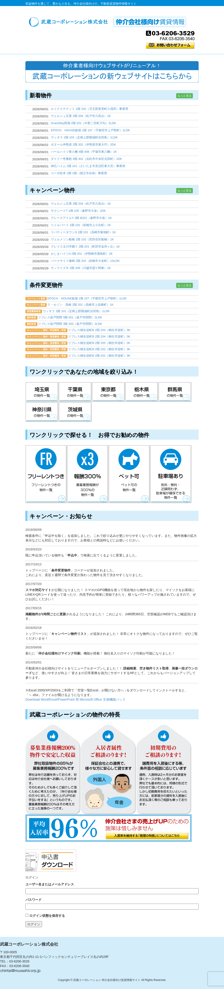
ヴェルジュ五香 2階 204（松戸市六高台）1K (81, 116)
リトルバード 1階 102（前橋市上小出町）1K (81, 225)
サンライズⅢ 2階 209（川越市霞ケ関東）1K (81, 268)
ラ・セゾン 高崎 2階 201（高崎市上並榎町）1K (80, 304)
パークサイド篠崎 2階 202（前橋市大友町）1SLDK (85, 261)
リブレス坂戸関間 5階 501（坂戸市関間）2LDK (70, 317)
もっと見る (184, 95)
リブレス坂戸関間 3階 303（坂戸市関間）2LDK (70, 324)
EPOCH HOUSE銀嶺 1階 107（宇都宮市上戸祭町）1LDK (90, 130)
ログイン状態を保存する (47, 915)
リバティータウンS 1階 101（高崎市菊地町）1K (83, 232)
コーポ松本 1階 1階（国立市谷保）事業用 (79, 173)
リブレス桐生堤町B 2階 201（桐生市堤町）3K (99, 355)
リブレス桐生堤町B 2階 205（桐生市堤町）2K (99, 343)
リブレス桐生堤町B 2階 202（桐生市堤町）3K (99, 349)
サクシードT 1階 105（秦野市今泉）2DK (78, 210)
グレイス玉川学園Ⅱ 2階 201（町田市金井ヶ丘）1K (85, 246)
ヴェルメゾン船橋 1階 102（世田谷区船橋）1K (82, 239)
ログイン (33, 924)
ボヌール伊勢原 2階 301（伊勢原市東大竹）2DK (83, 144)
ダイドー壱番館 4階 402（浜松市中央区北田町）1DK (86, 159)
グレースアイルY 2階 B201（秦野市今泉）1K (81, 218)
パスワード (33, 900)
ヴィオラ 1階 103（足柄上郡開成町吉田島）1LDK (84, 137)
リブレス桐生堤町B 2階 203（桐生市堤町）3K (99, 330)
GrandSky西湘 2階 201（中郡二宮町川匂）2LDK (83, 123)
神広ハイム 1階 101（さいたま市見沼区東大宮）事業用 (88, 166)
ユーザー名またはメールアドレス (49, 884)
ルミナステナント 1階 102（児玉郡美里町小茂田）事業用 (89, 109)
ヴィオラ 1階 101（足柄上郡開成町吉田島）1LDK (76, 311)
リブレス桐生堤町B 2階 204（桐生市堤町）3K (99, 336)
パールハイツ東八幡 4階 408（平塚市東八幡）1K (84, 151)
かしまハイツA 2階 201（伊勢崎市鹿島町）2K (82, 253)
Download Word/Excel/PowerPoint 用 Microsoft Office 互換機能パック (75, 699)
